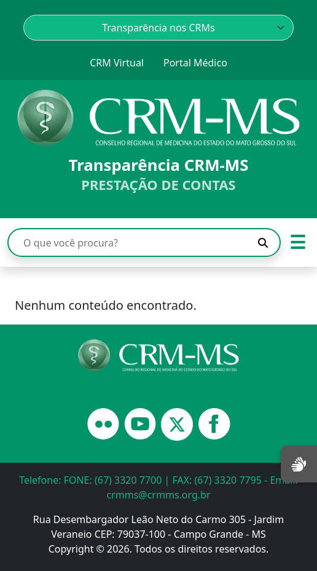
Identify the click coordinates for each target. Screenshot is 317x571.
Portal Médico (195, 62)
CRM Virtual (117, 62)
